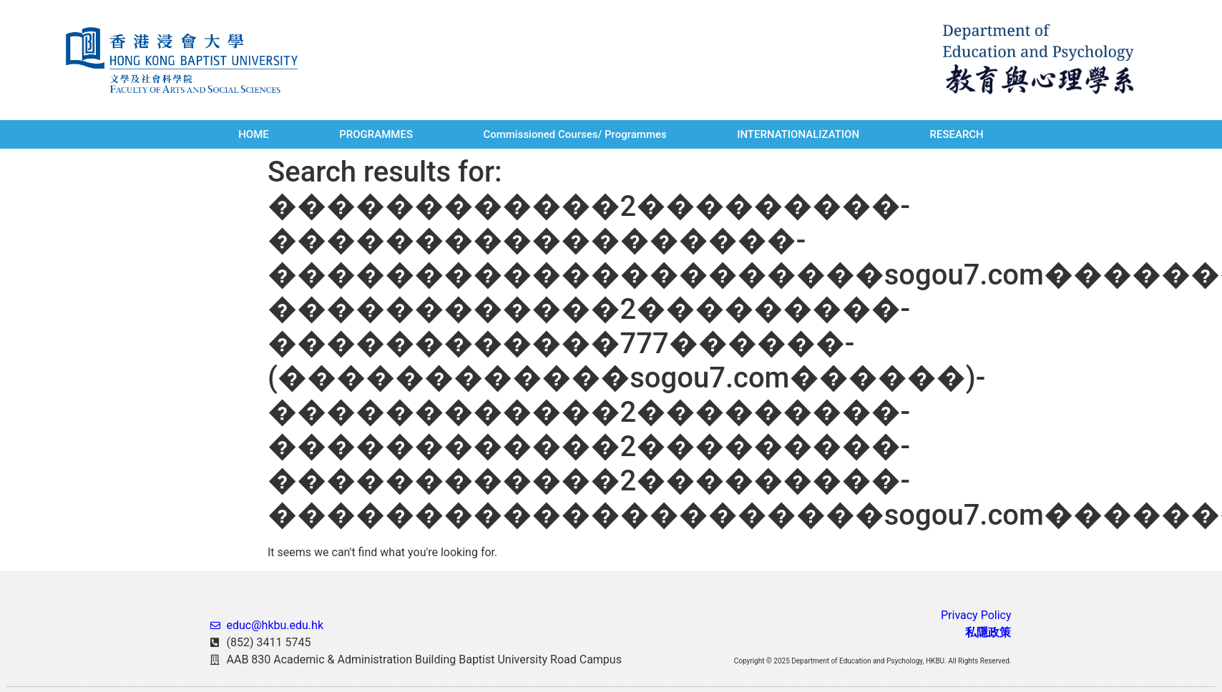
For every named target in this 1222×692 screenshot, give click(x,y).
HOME (253, 134)
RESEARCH (956, 134)
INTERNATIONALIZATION (798, 134)
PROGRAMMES (376, 134)
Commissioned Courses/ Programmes (574, 134)
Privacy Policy (976, 615)
